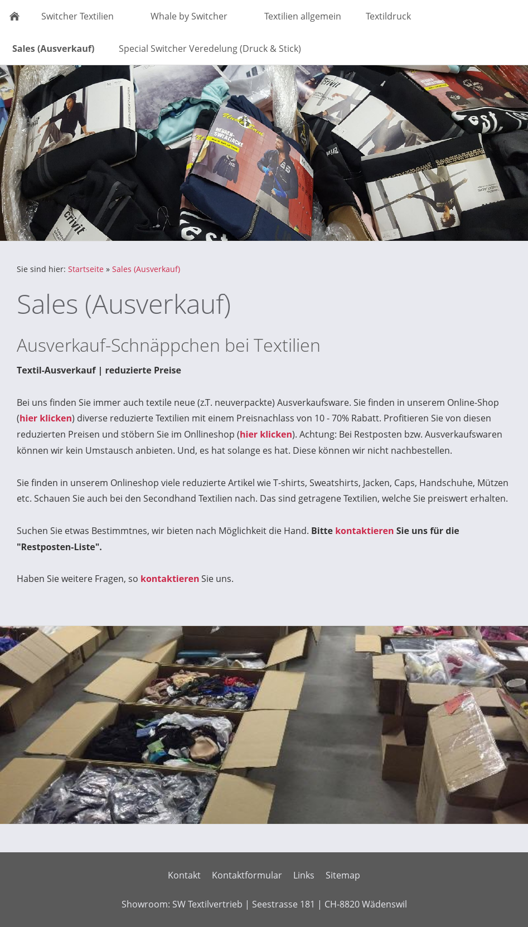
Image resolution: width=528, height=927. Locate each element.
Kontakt (184, 875)
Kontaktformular (247, 875)
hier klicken (46, 418)
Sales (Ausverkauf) (146, 269)
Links (303, 875)
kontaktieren (364, 531)
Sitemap (343, 875)
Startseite (86, 269)
